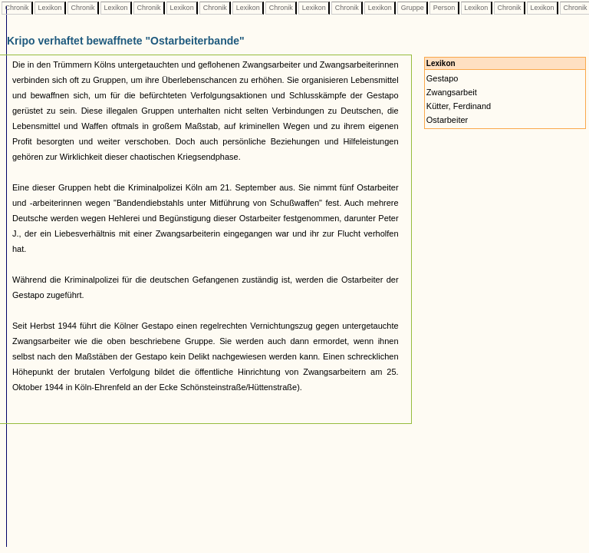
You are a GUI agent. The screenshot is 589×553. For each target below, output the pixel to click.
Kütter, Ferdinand (458, 106)
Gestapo (442, 78)
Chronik (17, 8)
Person (444, 8)
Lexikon (50, 8)
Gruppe (412, 8)
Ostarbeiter (447, 119)
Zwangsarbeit (451, 92)
